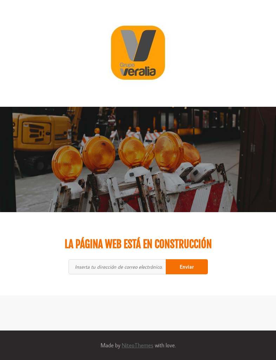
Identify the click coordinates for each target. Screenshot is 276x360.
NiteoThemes (137, 345)
